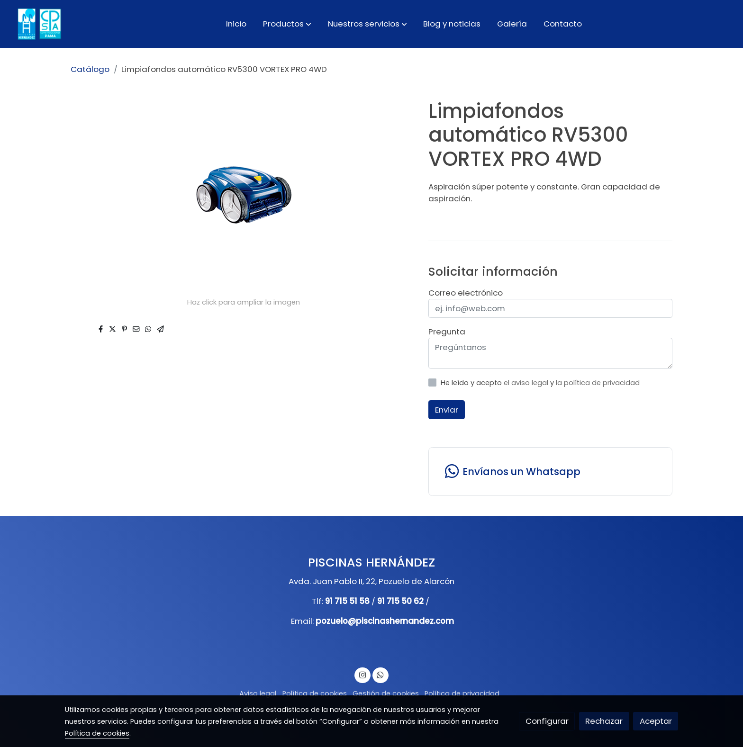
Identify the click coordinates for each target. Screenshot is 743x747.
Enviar (446, 409)
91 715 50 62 (400, 601)
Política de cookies (314, 693)
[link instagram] (362, 674)
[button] (287, 24)
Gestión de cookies (386, 693)
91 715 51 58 (347, 601)
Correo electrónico (465, 292)
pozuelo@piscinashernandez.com (385, 621)
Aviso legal (257, 693)
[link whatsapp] (550, 471)
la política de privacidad (598, 382)
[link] (38, 24)
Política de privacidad (462, 693)
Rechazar (604, 721)
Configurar (547, 721)
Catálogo (90, 69)
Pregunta (446, 331)
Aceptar (656, 721)
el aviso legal (527, 382)
